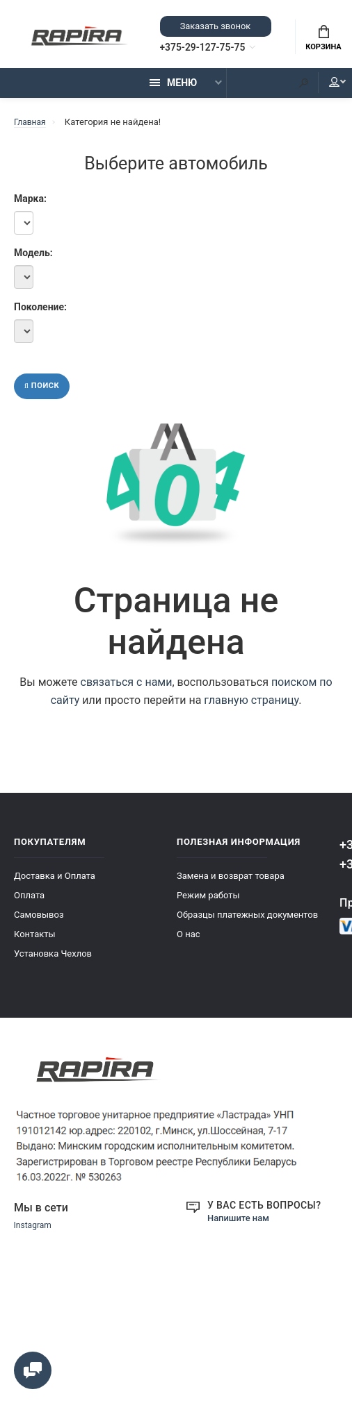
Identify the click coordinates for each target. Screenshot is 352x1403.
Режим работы (208, 903)
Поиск (44, 393)
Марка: (23, 204)
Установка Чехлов (53, 961)
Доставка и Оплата (54, 883)
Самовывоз (39, 922)
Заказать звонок (215, 27)
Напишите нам (240, 1225)
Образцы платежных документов (247, 922)
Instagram (34, 1234)
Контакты (35, 941)
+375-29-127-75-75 (214, 49)
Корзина (323, 40)
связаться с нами (127, 689)
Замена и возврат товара (231, 883)
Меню (173, 88)
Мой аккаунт (324, 88)
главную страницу (251, 707)
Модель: (23, 258)
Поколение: (23, 312)
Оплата (29, 903)
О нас (188, 941)
